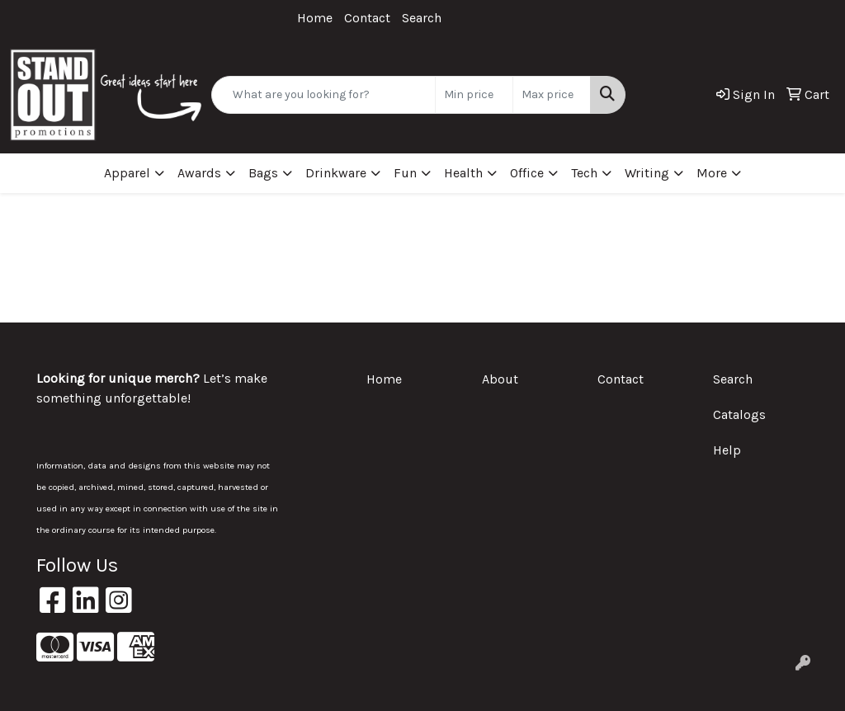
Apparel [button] (127, 173)
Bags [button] (263, 173)
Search (421, 18)
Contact (367, 18)
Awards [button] (199, 173)
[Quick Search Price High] (551, 95)
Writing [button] (647, 173)
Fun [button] (405, 173)
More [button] (711, 173)
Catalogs (739, 414)
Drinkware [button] (335, 173)
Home (315, 18)
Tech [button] (584, 173)
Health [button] (463, 173)
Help (727, 450)
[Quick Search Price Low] (474, 95)
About (500, 379)
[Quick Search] (323, 95)
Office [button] (527, 173)
